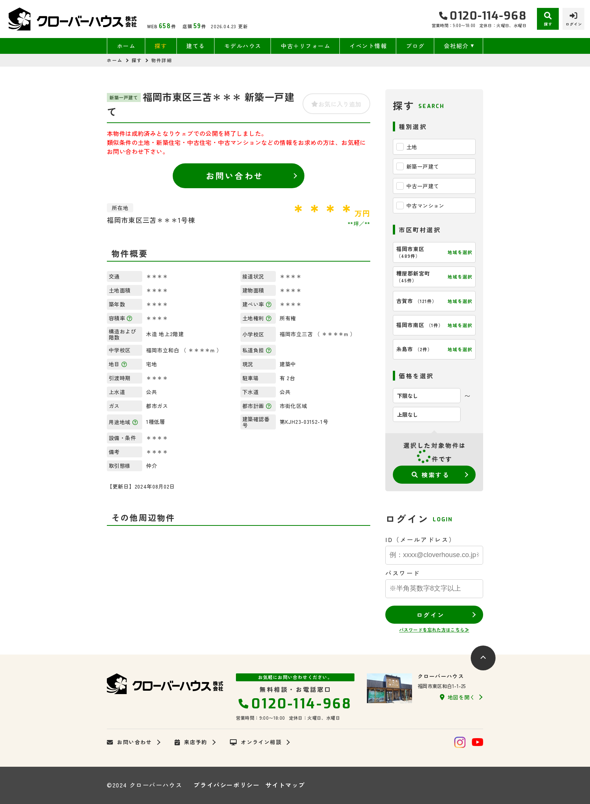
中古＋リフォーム (305, 46)
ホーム (126, 46)
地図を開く (457, 697)
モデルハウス (243, 46)
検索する (431, 474)
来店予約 (191, 742)
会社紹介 (456, 46)
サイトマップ (285, 785)
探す (161, 46)
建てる (195, 46)
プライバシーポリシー (226, 785)
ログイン (430, 614)
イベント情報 (368, 46)
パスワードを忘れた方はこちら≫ (434, 629)
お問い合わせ (234, 175)
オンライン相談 (255, 742)
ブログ (415, 46)
